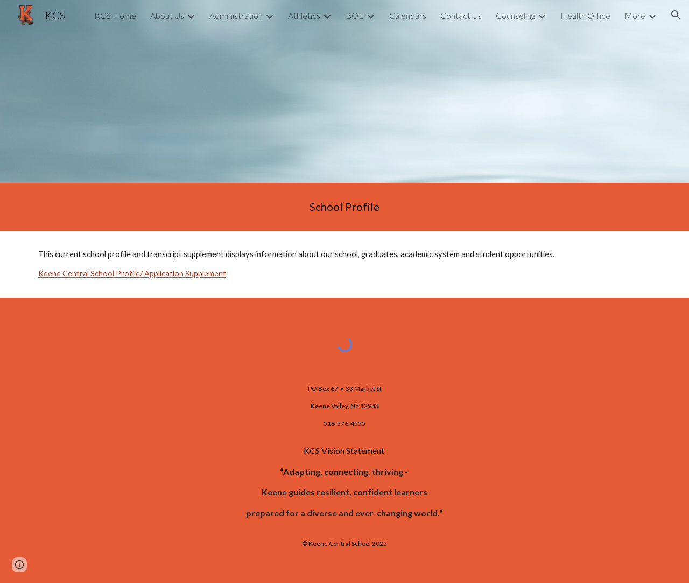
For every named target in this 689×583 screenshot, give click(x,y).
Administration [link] (236, 15)
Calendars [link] (407, 15)
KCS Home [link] (115, 15)
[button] (676, 15)
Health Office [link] (585, 15)
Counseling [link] (515, 15)
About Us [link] (167, 15)
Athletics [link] (304, 15)
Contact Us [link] (461, 15)
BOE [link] (355, 15)
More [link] (634, 15)
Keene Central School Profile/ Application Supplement (132, 273)
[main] (344, 207)
